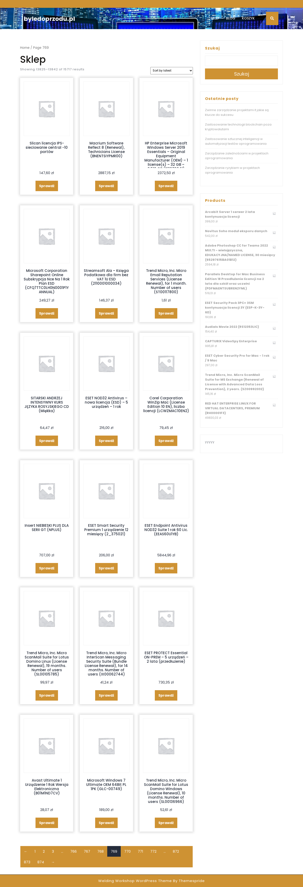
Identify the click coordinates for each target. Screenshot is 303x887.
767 (87, 851)
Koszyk (248, 18)
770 (127, 851)
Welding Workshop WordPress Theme (135, 880)
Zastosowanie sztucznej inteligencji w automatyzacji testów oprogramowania (236, 141)
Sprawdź (46, 186)
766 (73, 851)
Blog (230, 18)
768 (100, 851)
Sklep (214, 18)
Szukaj (212, 48)
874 (40, 862)
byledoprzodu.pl (49, 19)
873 (27, 862)
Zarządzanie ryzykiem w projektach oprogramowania (232, 170)
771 (140, 851)
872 (176, 851)
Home (25, 47)
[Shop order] (171, 70)
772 (153, 851)
